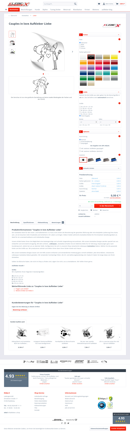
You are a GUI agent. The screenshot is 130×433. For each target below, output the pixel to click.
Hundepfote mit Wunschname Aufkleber (65, 342)
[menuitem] (60, 4)
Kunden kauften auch (17, 322)
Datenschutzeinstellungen (99, 428)
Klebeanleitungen (40, 405)
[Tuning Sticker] (55, 9)
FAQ (35, 408)
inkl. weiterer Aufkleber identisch (92, 151)
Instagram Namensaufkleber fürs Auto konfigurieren (43, 342)
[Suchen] (75, 4)
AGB (66, 405)
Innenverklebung (86, 141)
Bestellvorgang (39, 399)
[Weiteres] (95, 9)
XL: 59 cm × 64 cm (87, 114)
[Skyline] (45, 9)
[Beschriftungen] (27, 9)
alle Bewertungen (16, 380)
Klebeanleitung (43, 222)
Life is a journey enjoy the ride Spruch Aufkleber (109, 342)
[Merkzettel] (99, 4)
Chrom (83, 48)
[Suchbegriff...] (60, 4)
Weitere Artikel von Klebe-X (23, 291)
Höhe (108, 121)
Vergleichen (83, 210)
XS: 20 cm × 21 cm (87, 107)
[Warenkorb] (120, 4)
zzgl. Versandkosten (115, 198)
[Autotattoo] (14, 9)
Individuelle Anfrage (41, 396)
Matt (82, 44)
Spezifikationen (28, 222)
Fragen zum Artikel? (21, 289)
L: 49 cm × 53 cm (86, 112)
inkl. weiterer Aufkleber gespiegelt (92, 148)
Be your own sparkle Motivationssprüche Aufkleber (87, 342)
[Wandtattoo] (77, 9)
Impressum (68, 403)
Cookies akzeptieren (118, 428)
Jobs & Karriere (70, 408)
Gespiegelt (84, 143)
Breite (88, 121)
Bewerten (104, 210)
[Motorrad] (67, 9)
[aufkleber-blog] (107, 9)
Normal (83, 140)
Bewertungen (58, 222)
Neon (82, 46)
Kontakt (36, 410)
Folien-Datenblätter (40, 401)
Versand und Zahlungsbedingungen (76, 396)
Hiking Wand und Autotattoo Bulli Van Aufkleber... (21, 342)
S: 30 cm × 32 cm (86, 108)
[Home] (6, 9)
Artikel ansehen (45, 384)
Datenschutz (69, 401)
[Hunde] (37, 9)
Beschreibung (14, 222)
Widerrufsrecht (70, 399)
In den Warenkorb (110, 205)
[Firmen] (87, 9)
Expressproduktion (40, 403)
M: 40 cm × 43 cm (86, 110)
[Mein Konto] (108, 4)
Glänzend (84, 43)
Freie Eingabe (85, 116)
